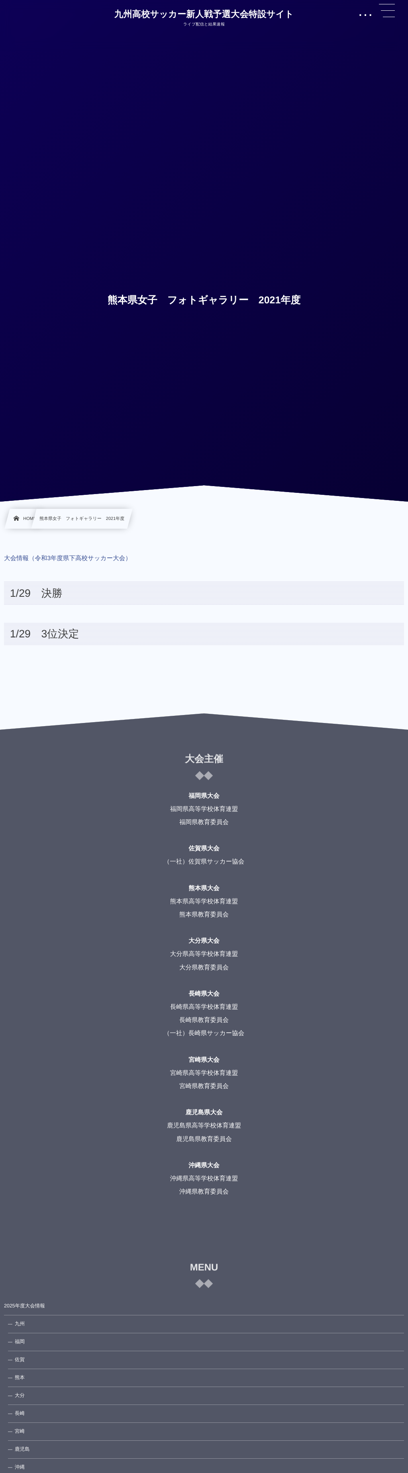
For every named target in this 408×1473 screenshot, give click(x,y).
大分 (20, 1395)
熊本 (20, 1377)
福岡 (20, 1341)
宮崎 (20, 1431)
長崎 (20, 1413)
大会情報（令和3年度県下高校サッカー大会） (67, 558)
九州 (20, 1323)
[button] (387, 10)
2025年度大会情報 (24, 1306)
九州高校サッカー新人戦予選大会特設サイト (204, 14)
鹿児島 (22, 1449)
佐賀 (20, 1359)
